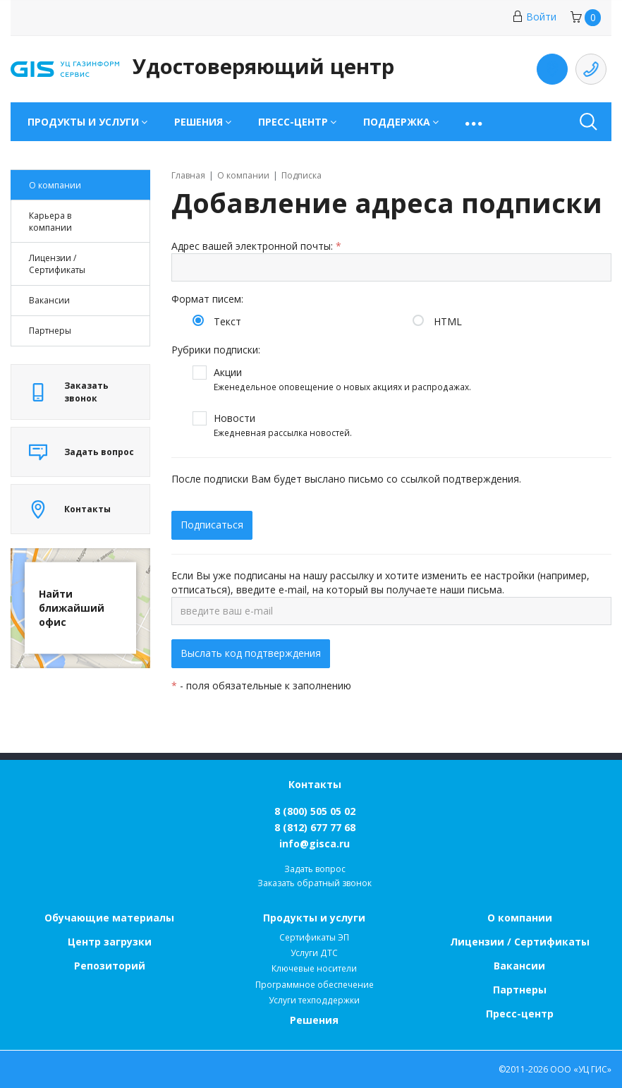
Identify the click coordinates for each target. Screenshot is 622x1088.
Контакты (314, 784)
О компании (55, 185)
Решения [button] (198, 121)
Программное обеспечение (314, 985)
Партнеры (50, 331)
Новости (283, 425)
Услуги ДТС (314, 953)
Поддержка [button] (396, 121)
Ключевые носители (314, 968)
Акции (342, 379)
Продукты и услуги (314, 917)
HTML (448, 321)
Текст (227, 321)
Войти (534, 16)
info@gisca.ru (314, 843)
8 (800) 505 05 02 (314, 811)
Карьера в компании (50, 222)
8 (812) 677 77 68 (314, 827)
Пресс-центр (520, 1013)
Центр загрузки (110, 941)
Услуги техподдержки (314, 1000)
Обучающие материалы (109, 917)
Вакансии (49, 300)
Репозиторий (109, 965)
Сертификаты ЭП (314, 937)
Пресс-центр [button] (293, 121)
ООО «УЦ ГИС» (580, 1069)
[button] (475, 121)
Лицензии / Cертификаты (57, 264)
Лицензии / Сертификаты (520, 941)
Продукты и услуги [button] (83, 121)
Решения (314, 1020)
